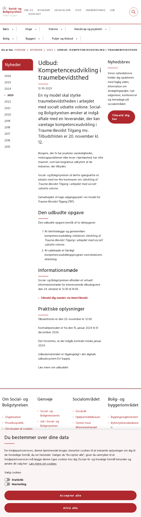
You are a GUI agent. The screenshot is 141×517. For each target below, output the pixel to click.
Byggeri (31, 38)
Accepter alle (70, 495)
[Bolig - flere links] (13, 38)
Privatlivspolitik (14, 423)
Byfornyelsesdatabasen (125, 425)
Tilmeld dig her (121, 117)
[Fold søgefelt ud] (133, 12)
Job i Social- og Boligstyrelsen (49, 423)
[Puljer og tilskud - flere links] (77, 38)
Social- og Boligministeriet (50, 413)
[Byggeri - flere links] (39, 38)
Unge (28, 29)
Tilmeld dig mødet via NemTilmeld (64, 298)
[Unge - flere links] (36, 29)
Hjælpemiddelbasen (88, 417)
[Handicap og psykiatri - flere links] (106, 29)
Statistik (17, 479)
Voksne (53, 29)
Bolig (6, 38)
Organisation (13, 417)
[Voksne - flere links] (62, 29)
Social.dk (81, 411)
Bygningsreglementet (124, 417)
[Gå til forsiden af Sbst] (10, 12)
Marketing (19, 484)
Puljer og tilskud (62, 38)
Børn (6, 29)
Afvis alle (70, 508)
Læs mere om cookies (43, 463)
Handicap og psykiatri (88, 29)
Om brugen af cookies (18, 428)
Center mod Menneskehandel (86, 425)
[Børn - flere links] (13, 29)
